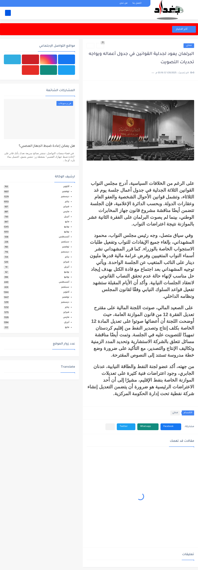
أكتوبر (66, 186)
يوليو (66, 232)
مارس (66, 212)
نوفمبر (65, 192)
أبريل (66, 217)
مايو (67, 222)
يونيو (66, 227)
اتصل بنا (136, 3)
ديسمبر (65, 197)
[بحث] (8, 13)
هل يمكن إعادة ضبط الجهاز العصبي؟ (47, 146)
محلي (189, 45)
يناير (67, 202)
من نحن (123, 3)
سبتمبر (65, 242)
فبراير (66, 207)
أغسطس (64, 237)
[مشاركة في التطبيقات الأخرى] (110, 426)
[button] (170, 426)
